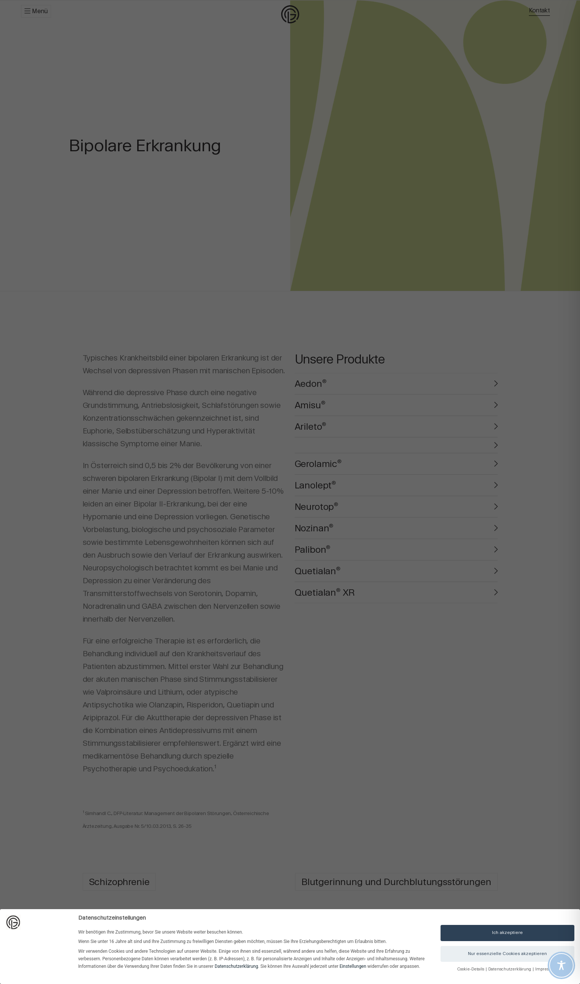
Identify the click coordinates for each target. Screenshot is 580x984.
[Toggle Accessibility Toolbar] (561, 965)
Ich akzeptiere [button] (507, 932)
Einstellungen (352, 966)
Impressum (546, 969)
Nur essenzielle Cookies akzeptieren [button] (507, 953)
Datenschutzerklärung (236, 966)
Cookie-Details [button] (471, 969)
